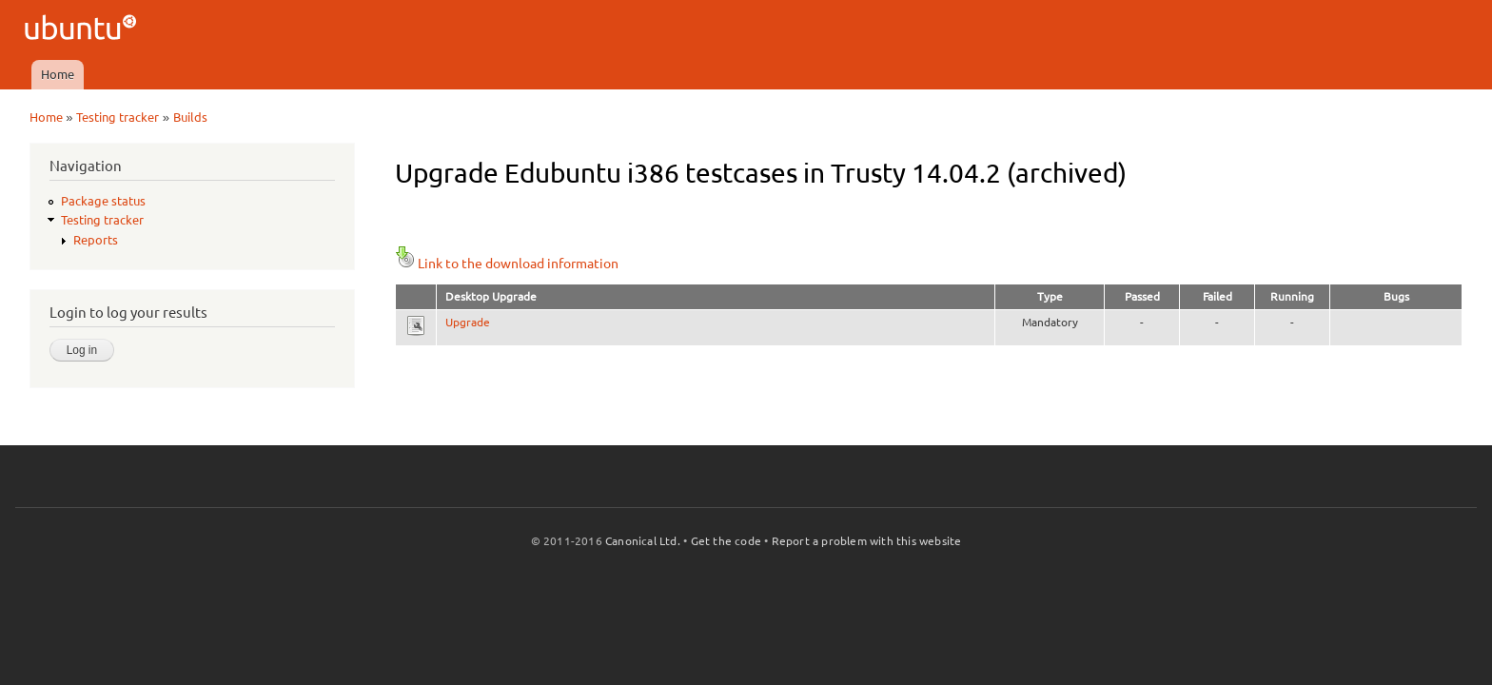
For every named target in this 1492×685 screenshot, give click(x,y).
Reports (95, 239)
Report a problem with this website (867, 541)
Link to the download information (506, 263)
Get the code (726, 541)
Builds (190, 117)
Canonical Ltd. (642, 541)
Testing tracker (117, 117)
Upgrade (467, 322)
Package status (103, 200)
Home (57, 74)
